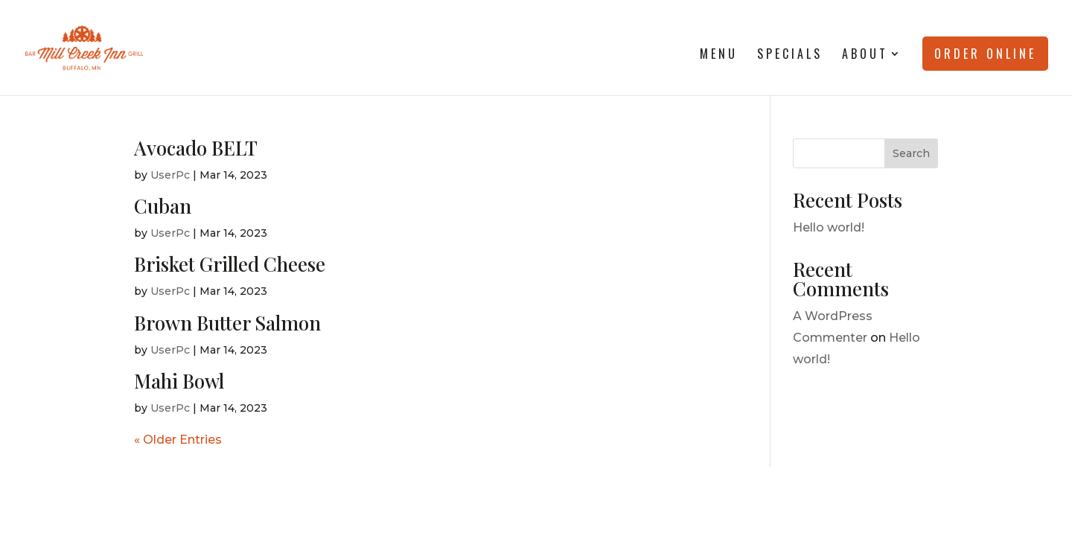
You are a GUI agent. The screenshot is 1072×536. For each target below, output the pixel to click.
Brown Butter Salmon (227, 323)
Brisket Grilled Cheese (229, 264)
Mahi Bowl (179, 381)
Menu (719, 55)
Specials (790, 55)
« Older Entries (178, 440)
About (865, 55)
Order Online (985, 54)
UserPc (170, 175)
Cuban (162, 206)
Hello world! (828, 227)
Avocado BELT (196, 148)
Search (911, 153)
